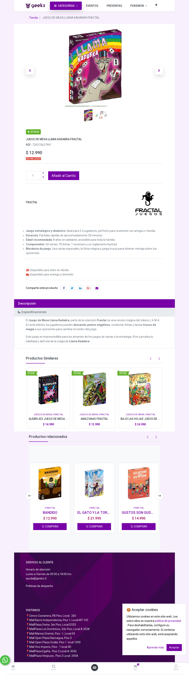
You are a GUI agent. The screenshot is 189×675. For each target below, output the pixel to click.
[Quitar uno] (43, 178)
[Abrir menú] (94, 667)
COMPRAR (50, 526)
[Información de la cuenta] (176, 666)
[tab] (94, 303)
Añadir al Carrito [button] (64, 176)
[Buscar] (54, 666)
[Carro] (135, 666)
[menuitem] (92, 6)
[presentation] (30, 496)
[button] (156, 5)
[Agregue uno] (43, 173)
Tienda (33, 17)
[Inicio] (13, 666)
